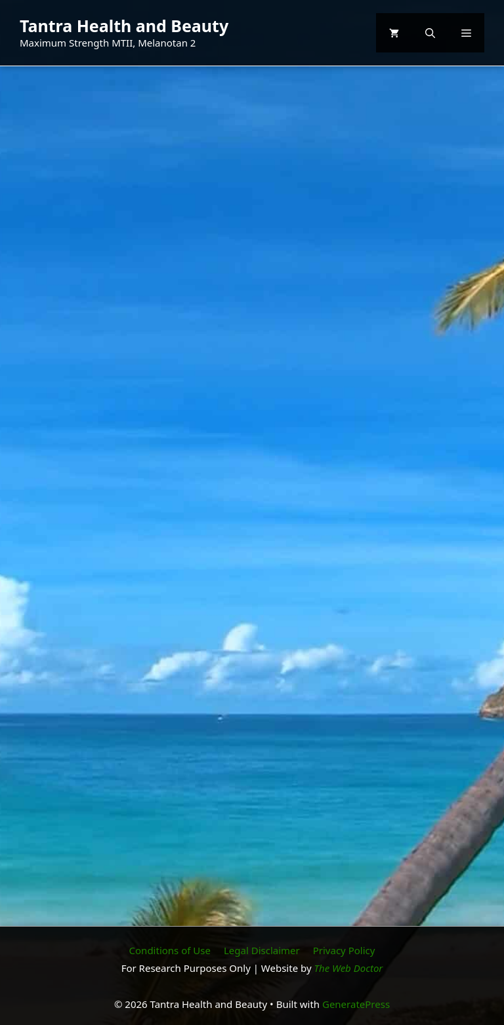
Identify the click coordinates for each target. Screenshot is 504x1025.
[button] (430, 32)
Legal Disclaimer (262, 950)
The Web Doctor (348, 968)
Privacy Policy (344, 950)
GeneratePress (356, 1004)
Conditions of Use (170, 950)
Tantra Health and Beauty (124, 25)
